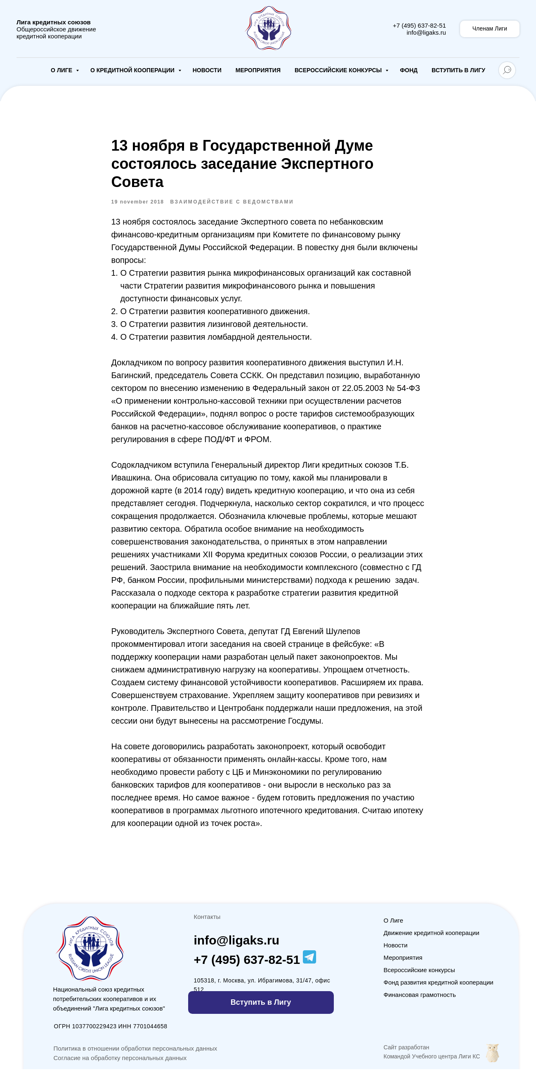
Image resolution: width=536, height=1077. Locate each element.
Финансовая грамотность (420, 1002)
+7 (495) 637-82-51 (419, 25)
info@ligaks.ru (426, 32)
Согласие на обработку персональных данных (120, 1065)
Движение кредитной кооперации (431, 940)
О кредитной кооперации (133, 70)
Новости (207, 70)
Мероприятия (258, 70)
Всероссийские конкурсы (339, 70)
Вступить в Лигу (458, 70)
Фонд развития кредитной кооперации (438, 990)
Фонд (409, 70)
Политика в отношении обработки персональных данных (135, 1056)
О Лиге (62, 70)
